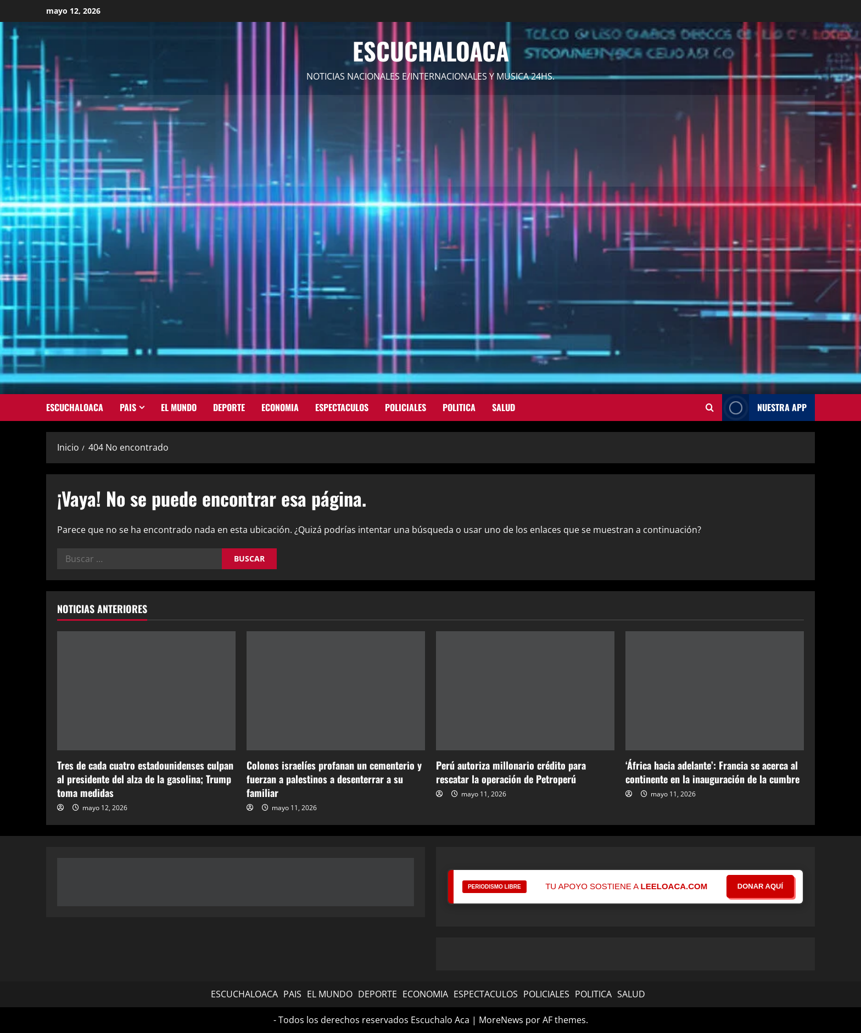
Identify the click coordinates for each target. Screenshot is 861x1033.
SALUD (503, 407)
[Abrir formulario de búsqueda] (710, 407)
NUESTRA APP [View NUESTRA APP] (764, 407)
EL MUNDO (179, 407)
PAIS (128, 407)
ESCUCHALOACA (74, 407)
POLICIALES (405, 407)
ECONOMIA (280, 407)
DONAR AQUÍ (760, 886)
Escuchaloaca (431, 51)
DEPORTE (229, 407)
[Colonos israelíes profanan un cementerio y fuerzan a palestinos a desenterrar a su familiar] (336, 690)
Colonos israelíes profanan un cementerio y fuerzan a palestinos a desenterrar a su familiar (334, 779)
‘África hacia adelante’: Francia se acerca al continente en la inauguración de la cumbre (712, 772)
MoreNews (501, 1020)
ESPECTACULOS (341, 407)
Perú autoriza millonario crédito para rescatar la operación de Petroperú (511, 772)
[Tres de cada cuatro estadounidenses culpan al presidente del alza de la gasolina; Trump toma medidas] (146, 690)
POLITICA (459, 407)
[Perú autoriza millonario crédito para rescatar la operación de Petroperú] (525, 690)
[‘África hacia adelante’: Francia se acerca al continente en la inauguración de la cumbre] (714, 690)
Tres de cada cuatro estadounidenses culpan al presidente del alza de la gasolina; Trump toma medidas (145, 779)
